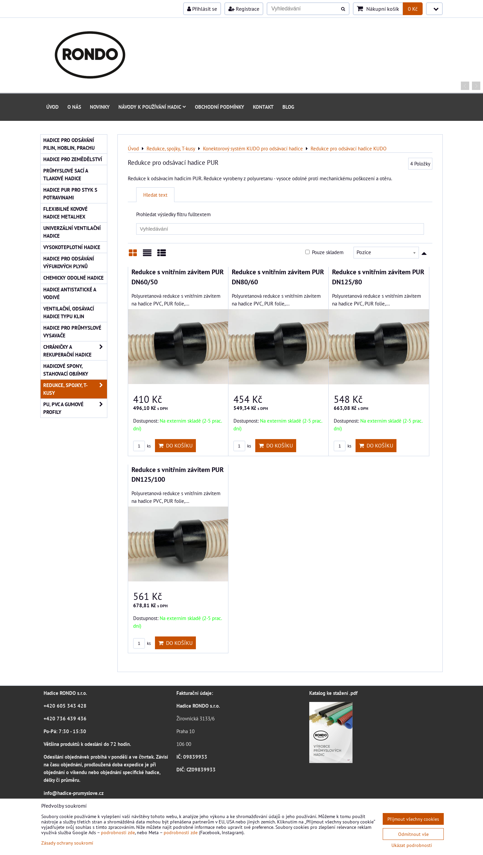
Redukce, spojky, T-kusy (75, 389)
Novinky (100, 106)
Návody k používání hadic (152, 106)
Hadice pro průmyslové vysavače (72, 331)
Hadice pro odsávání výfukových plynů (68, 262)
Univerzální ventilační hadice (72, 232)
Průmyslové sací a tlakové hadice (65, 174)
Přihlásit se (202, 8)
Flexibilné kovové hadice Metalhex (65, 212)
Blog (288, 106)
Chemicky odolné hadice (73, 277)
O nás (74, 106)
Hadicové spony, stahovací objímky (65, 370)
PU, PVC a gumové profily (75, 408)
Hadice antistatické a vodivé (69, 293)
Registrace (243, 8)
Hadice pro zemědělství (72, 159)
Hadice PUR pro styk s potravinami (70, 193)
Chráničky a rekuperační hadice (75, 350)
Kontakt (263, 106)
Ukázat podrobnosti (411, 845)
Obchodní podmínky (219, 106)
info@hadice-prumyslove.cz (74, 793)
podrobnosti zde (118, 832)
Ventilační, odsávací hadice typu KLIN (68, 312)
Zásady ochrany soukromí (67, 843)
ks (142, 446)
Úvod (52, 106)
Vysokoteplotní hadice (71, 247)
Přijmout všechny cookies (413, 819)
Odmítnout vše (413, 834)
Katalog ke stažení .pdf (333, 693)
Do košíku (175, 445)
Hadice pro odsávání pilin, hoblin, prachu (69, 144)
